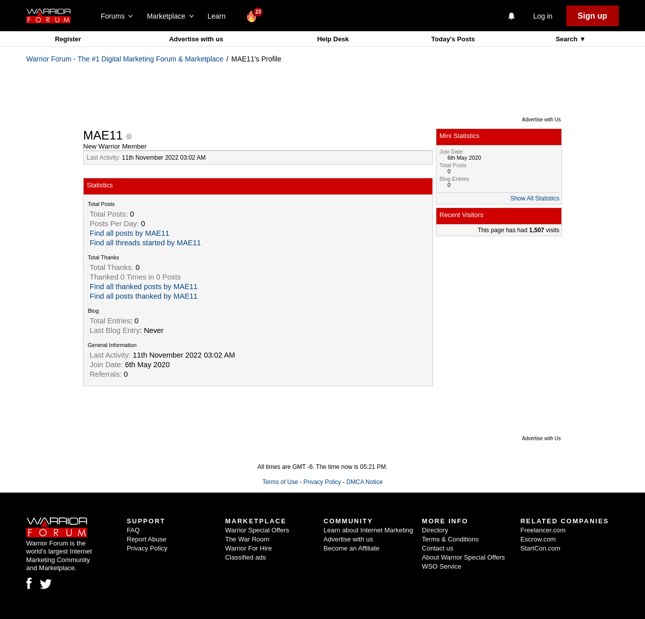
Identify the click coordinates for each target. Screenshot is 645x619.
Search (567, 39)
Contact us (437, 548)
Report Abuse (146, 539)
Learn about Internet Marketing (368, 530)
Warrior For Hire (248, 548)
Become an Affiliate (351, 548)
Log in (542, 16)
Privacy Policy (322, 482)
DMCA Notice (364, 482)
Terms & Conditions (450, 539)
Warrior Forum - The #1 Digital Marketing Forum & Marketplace (124, 59)
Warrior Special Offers (257, 530)
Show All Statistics (534, 198)
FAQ (133, 530)
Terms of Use (280, 482)
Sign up (592, 16)
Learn (219, 16)
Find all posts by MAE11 (129, 233)
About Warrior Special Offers (463, 557)
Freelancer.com (543, 530)
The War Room (247, 539)
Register (68, 39)
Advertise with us (196, 39)
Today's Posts (453, 39)
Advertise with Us (541, 119)
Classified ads (245, 557)
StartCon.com (540, 548)
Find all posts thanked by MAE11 (144, 296)
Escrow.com (538, 539)
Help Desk (333, 39)
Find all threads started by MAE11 (145, 243)
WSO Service (441, 566)
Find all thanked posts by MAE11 (144, 287)
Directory (435, 530)
